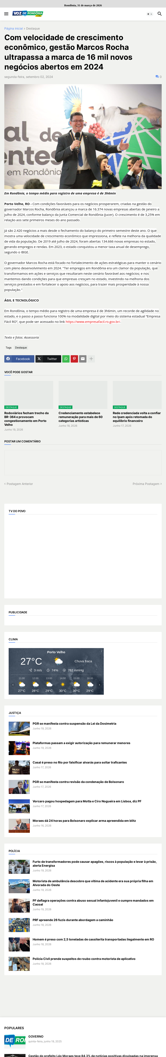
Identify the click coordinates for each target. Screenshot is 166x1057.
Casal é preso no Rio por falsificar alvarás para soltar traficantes (80, 762)
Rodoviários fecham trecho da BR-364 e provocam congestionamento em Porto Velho (26, 419)
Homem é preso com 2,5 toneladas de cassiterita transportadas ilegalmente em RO (93, 939)
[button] (6, 14)
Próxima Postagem (146, 484)
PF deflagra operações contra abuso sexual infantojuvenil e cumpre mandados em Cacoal (93, 902)
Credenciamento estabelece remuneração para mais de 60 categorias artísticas (81, 417)
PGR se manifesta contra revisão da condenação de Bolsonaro (78, 782)
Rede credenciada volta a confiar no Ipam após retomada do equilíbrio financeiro (137, 417)
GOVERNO (35, 1036)
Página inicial (13, 28)
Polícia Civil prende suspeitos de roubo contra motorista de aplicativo (84, 959)
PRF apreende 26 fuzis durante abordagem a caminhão (73, 920)
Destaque (33, 28)
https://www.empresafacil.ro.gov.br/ (93, 321)
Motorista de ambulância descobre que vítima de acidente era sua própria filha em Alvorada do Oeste (93, 883)
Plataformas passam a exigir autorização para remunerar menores (81, 743)
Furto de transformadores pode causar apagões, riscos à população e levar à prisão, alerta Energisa (95, 863)
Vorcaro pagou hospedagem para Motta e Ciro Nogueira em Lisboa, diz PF (87, 801)
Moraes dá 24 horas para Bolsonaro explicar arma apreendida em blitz (84, 820)
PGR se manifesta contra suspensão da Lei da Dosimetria (74, 723)
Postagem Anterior (20, 484)
